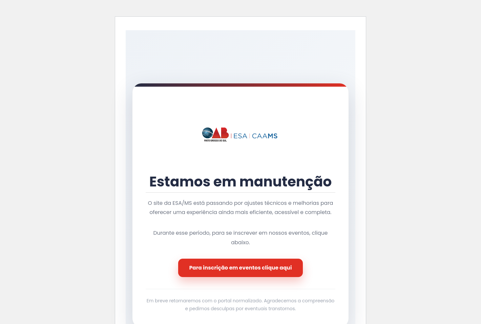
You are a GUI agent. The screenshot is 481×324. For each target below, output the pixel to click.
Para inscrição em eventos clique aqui (240, 267)
